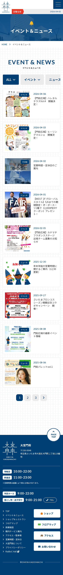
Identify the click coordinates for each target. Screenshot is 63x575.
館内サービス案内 (14, 531)
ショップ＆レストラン (16, 519)
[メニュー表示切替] (58, 4)
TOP (8, 511)
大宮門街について (14, 543)
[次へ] (43, 397)
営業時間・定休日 (14, 539)
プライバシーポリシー (16, 547)
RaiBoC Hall (12, 551)
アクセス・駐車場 (14, 535)
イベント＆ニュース (15, 515)
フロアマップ (12, 523)
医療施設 (10, 527)
